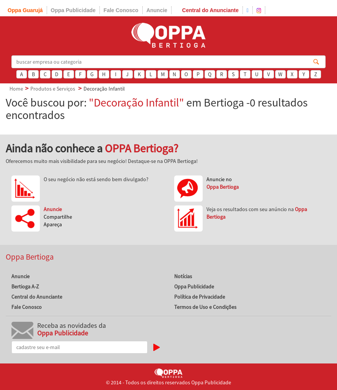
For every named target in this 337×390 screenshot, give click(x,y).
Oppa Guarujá (25, 10)
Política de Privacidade (199, 296)
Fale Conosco (121, 10)
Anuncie (156, 10)
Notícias (183, 276)
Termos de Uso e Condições (205, 307)
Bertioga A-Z (25, 286)
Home (16, 88)
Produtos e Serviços (52, 88)
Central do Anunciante (210, 10)
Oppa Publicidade (73, 10)
